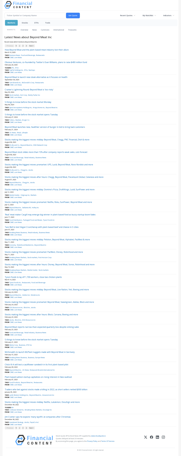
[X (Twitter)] (145, 440)
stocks (30, 170)
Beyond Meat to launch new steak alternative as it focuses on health (36, 77)
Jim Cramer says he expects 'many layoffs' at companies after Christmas (38, 416)
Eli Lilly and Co (14, 145)
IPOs (26, 70)
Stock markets (14, 95)
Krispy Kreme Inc (39, 107)
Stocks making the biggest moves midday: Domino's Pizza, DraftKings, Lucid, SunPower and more (50, 189)
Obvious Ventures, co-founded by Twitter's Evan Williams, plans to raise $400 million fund (46, 62)
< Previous (9, 46)
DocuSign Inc (47, 410)
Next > (31, 46)
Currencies (45, 30)
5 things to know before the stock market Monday (28, 102)
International (58, 30)
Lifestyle (25, 133)
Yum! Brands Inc (15, 83)
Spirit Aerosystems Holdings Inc (20, 107)
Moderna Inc (35, 295)
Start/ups (32, 70)
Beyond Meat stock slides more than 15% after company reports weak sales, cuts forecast (46, 152)
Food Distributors (15, 220)
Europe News (40, 357)
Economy (12, 245)
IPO (13, 68)
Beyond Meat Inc (52, 107)
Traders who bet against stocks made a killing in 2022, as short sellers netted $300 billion (46, 389)
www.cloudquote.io (98, 436)
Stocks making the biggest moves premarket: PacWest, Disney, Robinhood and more (44, 252)
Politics (11, 120)
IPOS (16, 68)
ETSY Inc (29, 345)
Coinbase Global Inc (16, 410)
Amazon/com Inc (48, 395)
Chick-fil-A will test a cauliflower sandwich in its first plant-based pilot (36, 364)
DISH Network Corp (40, 145)
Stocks (25, 23)
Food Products (14, 382)
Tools (47, 23)
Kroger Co (25, 120)
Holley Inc (35, 208)
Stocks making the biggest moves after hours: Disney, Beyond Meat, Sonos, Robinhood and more (50, 264)
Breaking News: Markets (17, 257)
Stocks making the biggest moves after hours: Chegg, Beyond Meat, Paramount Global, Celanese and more (54, 177)
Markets (11, 23)
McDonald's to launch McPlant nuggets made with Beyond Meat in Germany (40, 352)
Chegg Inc (23, 170)
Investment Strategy (16, 422)
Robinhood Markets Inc (25, 245)
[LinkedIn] (157, 440)
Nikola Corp (13, 345)
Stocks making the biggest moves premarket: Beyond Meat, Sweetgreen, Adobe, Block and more (49, 302)
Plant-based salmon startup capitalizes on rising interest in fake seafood (38, 377)
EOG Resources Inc (16, 307)
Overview (24, 30)
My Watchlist (148, 15)
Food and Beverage (28, 55)
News (34, 30)
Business (22, 345)
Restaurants (40, 55)
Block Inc (27, 307)
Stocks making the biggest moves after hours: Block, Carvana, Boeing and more (41, 314)
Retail (19, 133)
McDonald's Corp (28, 83)
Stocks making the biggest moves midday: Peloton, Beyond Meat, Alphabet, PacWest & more (47, 239)
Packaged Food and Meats (32, 220)
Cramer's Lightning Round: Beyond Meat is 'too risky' (29, 89)
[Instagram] (163, 440)
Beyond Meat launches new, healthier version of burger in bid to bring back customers (45, 127)
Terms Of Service (107, 441)
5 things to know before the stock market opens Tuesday (31, 114)
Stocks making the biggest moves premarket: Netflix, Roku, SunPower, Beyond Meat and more (48, 202)
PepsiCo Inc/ (34, 422)
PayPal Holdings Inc (16, 70)
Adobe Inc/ (26, 295)
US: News (12, 133)
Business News (14, 55)
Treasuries (72, 30)
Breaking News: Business (18, 232)
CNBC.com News (16, 57)
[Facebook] (151, 440)
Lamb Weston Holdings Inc (18, 395)
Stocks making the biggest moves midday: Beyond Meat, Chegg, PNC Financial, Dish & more (47, 139)
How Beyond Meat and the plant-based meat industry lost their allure (37, 49)
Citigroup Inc (25, 195)
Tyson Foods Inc (49, 220)
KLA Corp (23, 95)
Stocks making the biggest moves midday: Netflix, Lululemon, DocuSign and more (42, 402)
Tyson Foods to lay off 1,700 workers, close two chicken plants (33, 277)
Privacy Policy (92, 441)
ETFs (36, 23)
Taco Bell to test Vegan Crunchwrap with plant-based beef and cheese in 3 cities (42, 227)
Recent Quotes (126, 15)
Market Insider (14, 195)
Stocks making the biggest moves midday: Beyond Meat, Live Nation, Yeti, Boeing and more (47, 289)
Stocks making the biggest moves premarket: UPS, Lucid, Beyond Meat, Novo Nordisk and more (49, 164)
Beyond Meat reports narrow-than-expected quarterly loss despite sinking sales (42, 327)
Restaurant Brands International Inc (42, 370)
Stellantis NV (26, 208)
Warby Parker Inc (34, 95)
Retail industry (30, 157)
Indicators (167, 15)
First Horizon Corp (45, 257)
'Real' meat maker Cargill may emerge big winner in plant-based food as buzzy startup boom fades (50, 214)
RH (13, 407)
